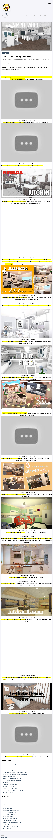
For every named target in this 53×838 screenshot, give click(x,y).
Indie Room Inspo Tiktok (8, 799)
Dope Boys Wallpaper (8, 824)
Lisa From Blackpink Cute (9, 814)
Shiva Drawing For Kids (8, 816)
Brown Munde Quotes (8, 806)
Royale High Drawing (8, 770)
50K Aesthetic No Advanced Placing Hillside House (15, 774)
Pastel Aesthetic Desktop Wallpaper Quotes (13, 788)
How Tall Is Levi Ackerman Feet (10, 784)
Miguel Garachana (7, 804)
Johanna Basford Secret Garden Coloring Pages (14, 790)
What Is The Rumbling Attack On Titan (12, 778)
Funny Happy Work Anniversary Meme (12, 780)
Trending (5, 53)
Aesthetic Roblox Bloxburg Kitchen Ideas (16, 57)
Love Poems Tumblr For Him (9, 802)
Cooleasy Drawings (7, 808)
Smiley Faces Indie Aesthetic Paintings (12, 810)
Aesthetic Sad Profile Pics (9, 776)
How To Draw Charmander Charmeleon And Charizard (15, 772)
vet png (4, 14)
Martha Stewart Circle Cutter (9, 792)
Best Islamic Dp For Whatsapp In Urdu (12, 822)
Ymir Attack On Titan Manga (9, 764)
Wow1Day (5, 782)
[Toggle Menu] (49, 3)
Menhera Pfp (6, 768)
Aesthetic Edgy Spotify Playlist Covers (12, 826)
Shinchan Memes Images (8, 786)
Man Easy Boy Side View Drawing (10, 818)
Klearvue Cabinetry (7, 828)
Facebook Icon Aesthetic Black (10, 812)
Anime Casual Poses (7, 766)
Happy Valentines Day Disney (9, 820)
